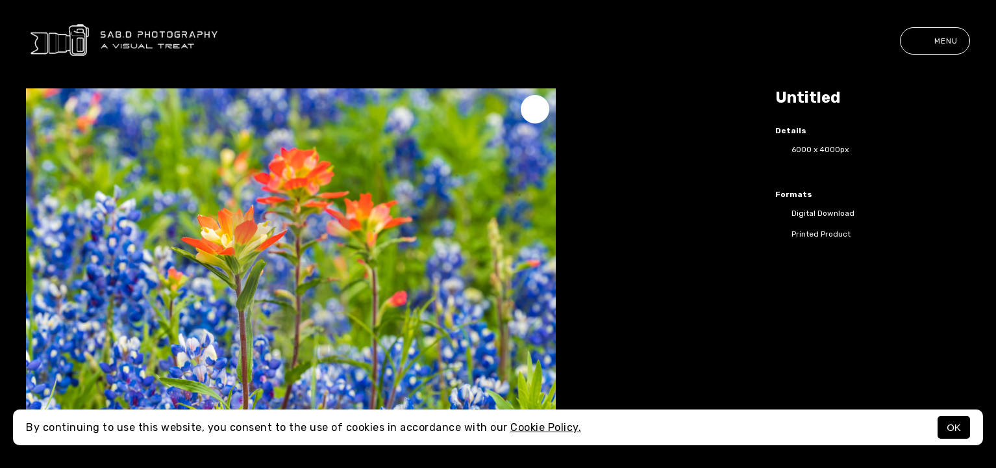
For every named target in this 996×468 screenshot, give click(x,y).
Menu (935, 41)
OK (954, 427)
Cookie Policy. (545, 427)
